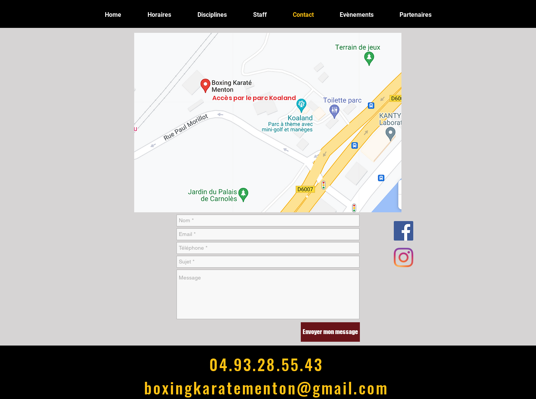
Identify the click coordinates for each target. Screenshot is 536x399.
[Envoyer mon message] (330, 332)
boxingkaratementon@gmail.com (266, 387)
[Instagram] (403, 257)
